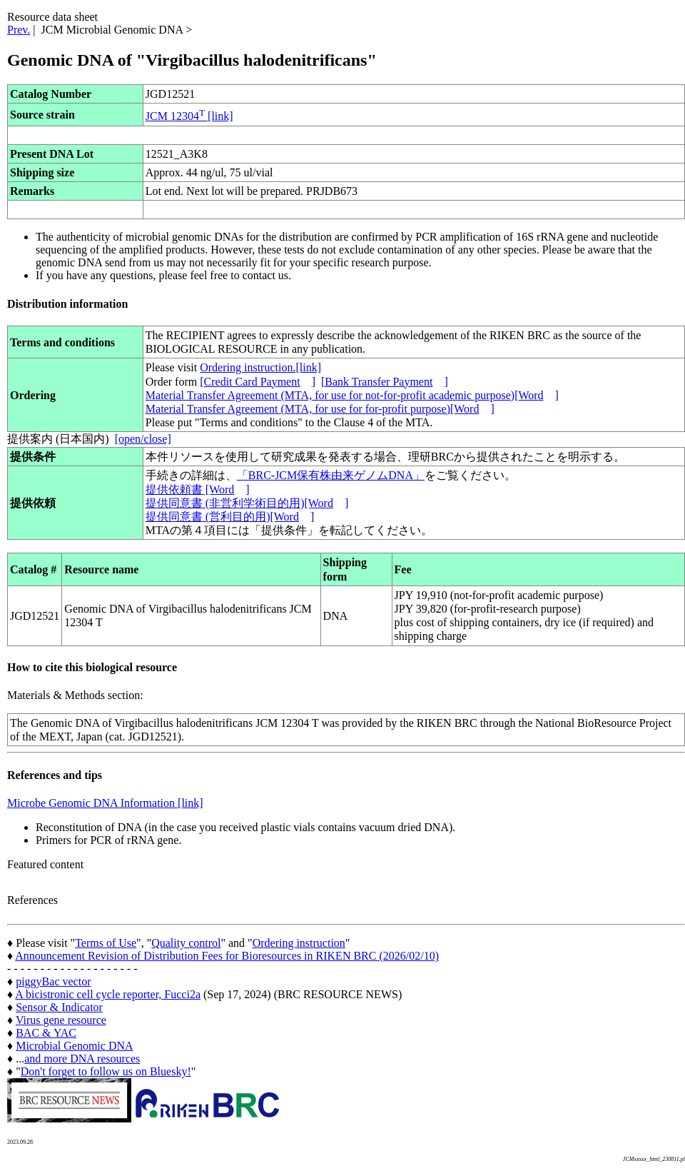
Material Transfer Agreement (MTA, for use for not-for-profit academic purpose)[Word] (352, 395)
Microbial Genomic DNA (74, 1046)
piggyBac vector (53, 981)
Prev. (18, 30)
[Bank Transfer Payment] (384, 382)
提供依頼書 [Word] (198, 489)
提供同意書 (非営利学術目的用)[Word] (247, 503)
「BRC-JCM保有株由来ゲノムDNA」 (331, 475)
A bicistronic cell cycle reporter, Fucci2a (108, 994)
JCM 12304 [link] (189, 116)
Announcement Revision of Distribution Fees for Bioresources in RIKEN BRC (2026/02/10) (227, 956)
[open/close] (143, 439)
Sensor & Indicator (59, 1007)
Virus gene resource (61, 1020)
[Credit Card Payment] (257, 382)
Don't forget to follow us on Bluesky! (106, 1071)
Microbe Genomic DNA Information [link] (105, 803)
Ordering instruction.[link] (260, 367)
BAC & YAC (46, 1033)
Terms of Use (105, 943)
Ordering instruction (299, 943)
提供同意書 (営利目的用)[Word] (230, 517)
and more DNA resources (82, 1058)
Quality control (185, 943)
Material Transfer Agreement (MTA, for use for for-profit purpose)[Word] (320, 409)
